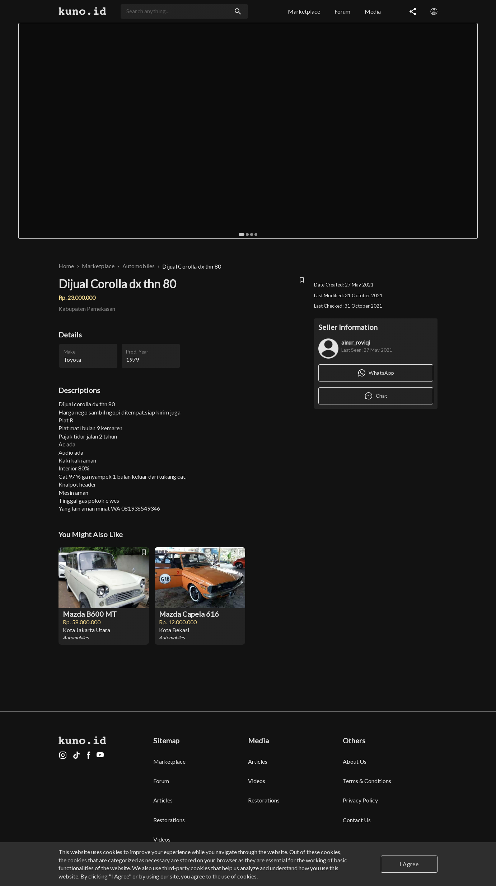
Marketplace (98, 265)
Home (66, 265)
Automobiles (138, 265)
